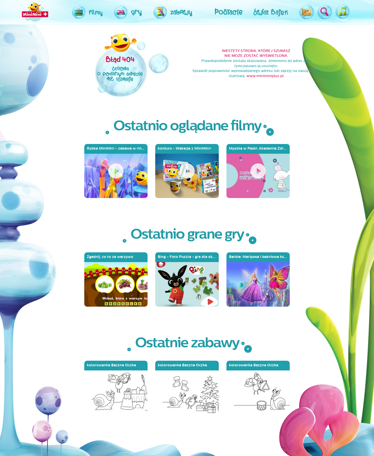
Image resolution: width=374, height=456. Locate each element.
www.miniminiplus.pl (265, 76)
